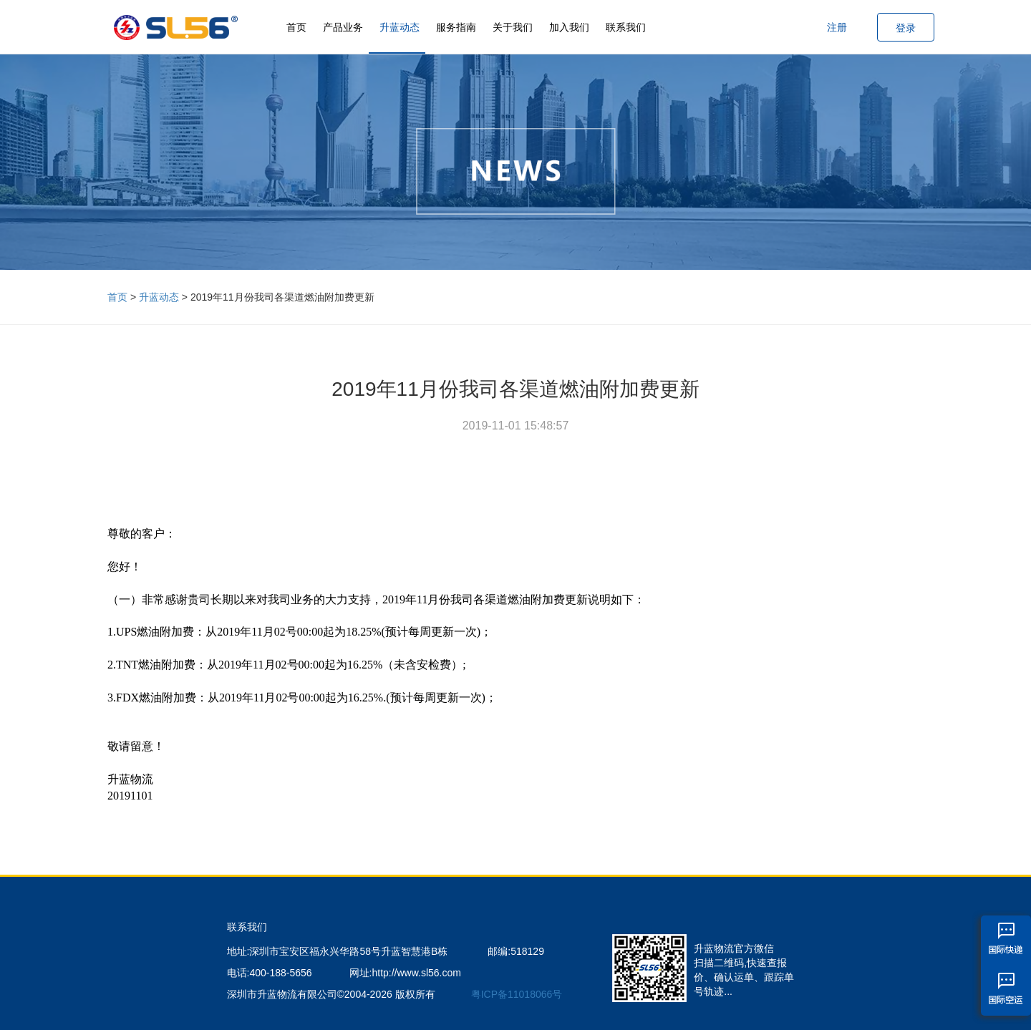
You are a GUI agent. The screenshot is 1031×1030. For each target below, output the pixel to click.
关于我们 (513, 27)
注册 (837, 27)
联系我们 (626, 27)
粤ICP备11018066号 (517, 994)
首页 (296, 27)
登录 (906, 28)
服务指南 (456, 27)
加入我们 (569, 27)
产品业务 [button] (343, 27)
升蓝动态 (399, 27)
